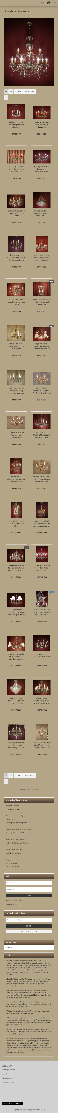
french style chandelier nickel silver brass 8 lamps (16, 213)
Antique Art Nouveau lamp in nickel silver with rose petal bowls (42, 346)
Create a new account (13, 901)
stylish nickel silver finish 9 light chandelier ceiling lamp (16, 346)
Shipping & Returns (8, 1070)
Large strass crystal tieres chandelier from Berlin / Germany (16, 700)
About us (9, 948)
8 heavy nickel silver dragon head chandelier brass (41, 169)
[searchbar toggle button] (43, 3)
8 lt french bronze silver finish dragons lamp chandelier (16, 124)
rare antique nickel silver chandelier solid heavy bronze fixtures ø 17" (42, 523)
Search (29, 926)
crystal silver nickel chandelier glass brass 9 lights (16, 302)
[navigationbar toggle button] (55, 3)
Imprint (4, 1074)
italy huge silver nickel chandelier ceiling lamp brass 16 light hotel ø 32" (16, 745)
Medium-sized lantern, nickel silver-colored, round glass (41, 302)
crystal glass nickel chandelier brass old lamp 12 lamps (16, 169)
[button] (6, 91)
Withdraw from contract (12, 1103)
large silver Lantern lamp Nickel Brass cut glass (16, 523)
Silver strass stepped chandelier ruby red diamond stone (42, 213)
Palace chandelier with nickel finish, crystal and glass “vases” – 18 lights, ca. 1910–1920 (41, 745)
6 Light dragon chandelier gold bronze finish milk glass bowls (16, 612)
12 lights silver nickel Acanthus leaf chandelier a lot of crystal (16, 435)
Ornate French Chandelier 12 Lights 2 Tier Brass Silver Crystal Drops (42, 390)
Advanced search (29, 931)
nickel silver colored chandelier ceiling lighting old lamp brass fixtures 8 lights (16, 390)
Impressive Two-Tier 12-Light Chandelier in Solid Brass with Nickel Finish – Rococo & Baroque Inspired (16, 568)
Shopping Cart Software (21, 1110)
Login (29, 895)
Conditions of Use (8, 1082)
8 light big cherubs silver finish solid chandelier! (42, 124)
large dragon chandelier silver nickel (41, 655)
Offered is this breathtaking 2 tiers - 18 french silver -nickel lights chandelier (41, 701)
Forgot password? (12, 904)
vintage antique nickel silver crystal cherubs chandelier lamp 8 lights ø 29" (41, 479)
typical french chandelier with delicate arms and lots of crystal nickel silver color (16, 479)
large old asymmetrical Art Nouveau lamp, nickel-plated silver (16, 656)
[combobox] (18, 91)
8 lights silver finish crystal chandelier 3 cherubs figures (41, 257)
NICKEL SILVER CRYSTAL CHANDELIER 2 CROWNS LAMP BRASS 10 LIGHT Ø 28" (42, 435)
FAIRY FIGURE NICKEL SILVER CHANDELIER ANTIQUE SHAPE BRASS (41, 612)
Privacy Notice (7, 1078)
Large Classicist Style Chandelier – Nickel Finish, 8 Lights (42, 567)
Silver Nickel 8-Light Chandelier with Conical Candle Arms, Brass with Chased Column (16, 257)
